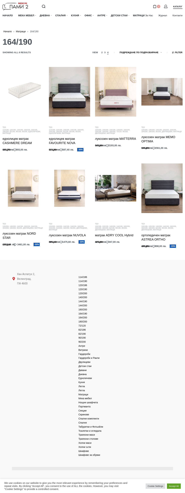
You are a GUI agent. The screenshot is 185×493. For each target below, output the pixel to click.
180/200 (6, 132)
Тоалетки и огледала (89, 430)
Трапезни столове (88, 438)
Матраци (21, 31)
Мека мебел (85, 398)
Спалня (82, 422)
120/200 (98, 130)
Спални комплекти (88, 418)
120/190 (13, 130)
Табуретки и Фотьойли (90, 426)
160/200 (27, 130)
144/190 (20, 130)
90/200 (24, 132)
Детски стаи (84, 366)
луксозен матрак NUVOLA (67, 235)
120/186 (98, 227)
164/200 (105, 132)
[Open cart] (156, 6)
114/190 (52, 130)
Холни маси (84, 443)
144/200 (119, 130)
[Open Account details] (166, 6)
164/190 (34, 130)
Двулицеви (100, 133)
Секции (82, 410)
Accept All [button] (174, 486)
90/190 (18, 132)
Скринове (83, 414)
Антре (81, 346)
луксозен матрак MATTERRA (115, 138)
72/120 (119, 132)
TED (4, 127)
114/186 (6, 130)
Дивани (82, 370)
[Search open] (43, 6)
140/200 (66, 130)
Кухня (81, 382)
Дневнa (82, 374)
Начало (7, 31)
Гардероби (84, 354)
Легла (81, 386)
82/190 (12, 132)
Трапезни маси (86, 434)
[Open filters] (177, 52)
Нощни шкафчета (88, 402)
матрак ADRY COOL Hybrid (114, 235)
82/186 (158, 229)
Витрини (83, 350)
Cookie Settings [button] (155, 486)
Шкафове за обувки (89, 455)
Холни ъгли (84, 447)
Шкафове (83, 451)
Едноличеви (34, 132)
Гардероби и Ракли (88, 358)
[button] (177, 7)
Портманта (84, 406)
